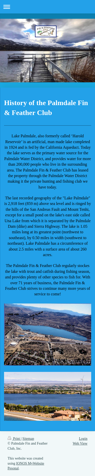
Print (14, 439)
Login (83, 439)
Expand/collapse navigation (47, 6)
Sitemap (28, 439)
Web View (80, 443)
